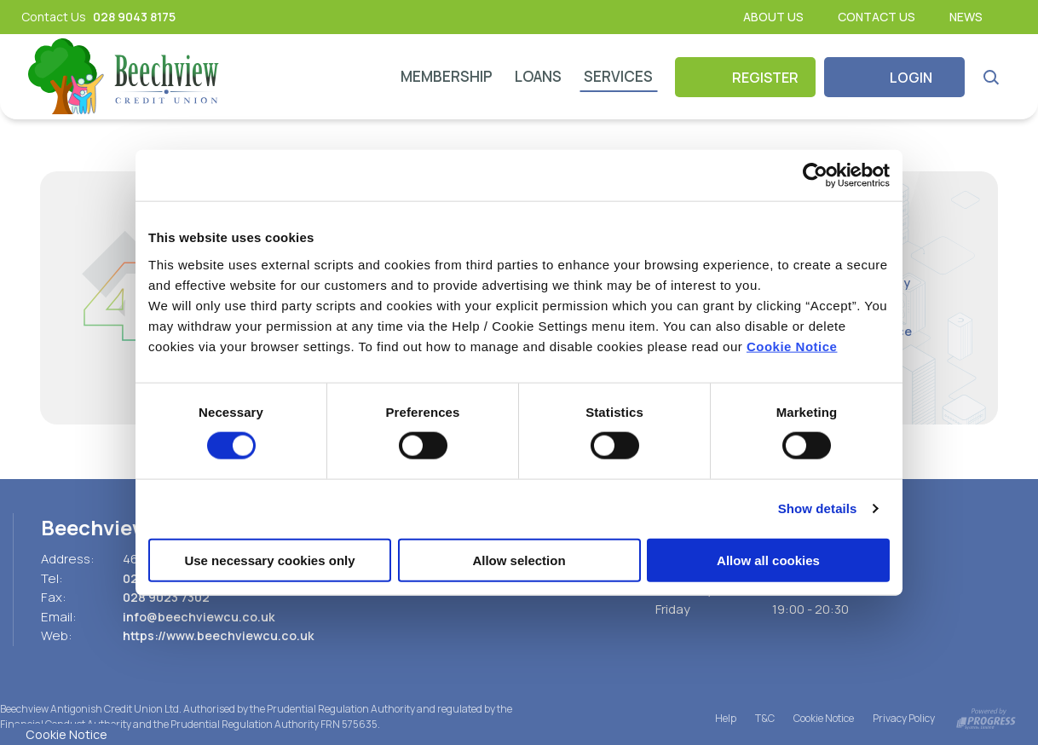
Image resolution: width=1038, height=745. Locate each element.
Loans (538, 76)
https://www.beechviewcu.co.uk (222, 635)
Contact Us (876, 17)
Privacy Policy (904, 718)
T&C (765, 718)
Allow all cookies (768, 559)
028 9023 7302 (169, 597)
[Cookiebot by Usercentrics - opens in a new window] (815, 175)
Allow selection (518, 559)
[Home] (124, 77)
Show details (817, 508)
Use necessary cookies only (269, 559)
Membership (447, 76)
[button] (990, 76)
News (966, 17)
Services (618, 76)
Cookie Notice (792, 345)
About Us (773, 17)
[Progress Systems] (986, 718)
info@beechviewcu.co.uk (201, 617)
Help (725, 718)
